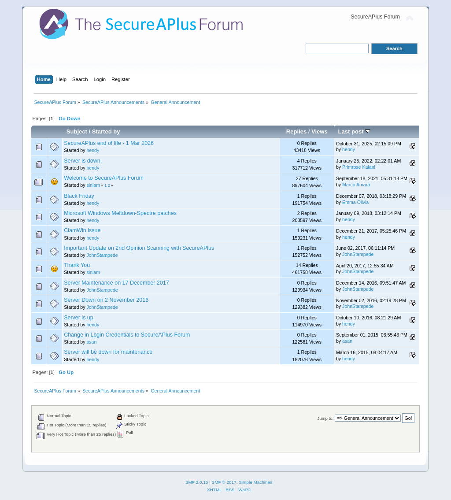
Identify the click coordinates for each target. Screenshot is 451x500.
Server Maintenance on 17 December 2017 (116, 283)
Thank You (77, 265)
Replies (296, 131)
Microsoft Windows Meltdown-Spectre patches (120, 213)
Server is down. (83, 161)
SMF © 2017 (224, 482)
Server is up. (79, 318)
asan (91, 341)
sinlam (93, 185)
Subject (77, 131)
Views (319, 131)
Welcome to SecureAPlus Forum (104, 178)
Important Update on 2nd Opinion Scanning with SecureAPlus (139, 248)
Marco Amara (356, 184)
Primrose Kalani (358, 167)
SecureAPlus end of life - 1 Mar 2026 (109, 143)
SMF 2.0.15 (196, 482)
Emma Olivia (355, 202)
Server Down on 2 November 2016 (106, 300)
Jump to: (326, 418)
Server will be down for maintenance (108, 352)
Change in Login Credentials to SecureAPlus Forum (127, 335)
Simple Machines (255, 482)
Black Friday (79, 196)
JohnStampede (102, 255)
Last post (354, 131)
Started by (106, 131)
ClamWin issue (82, 230)
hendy (92, 150)
